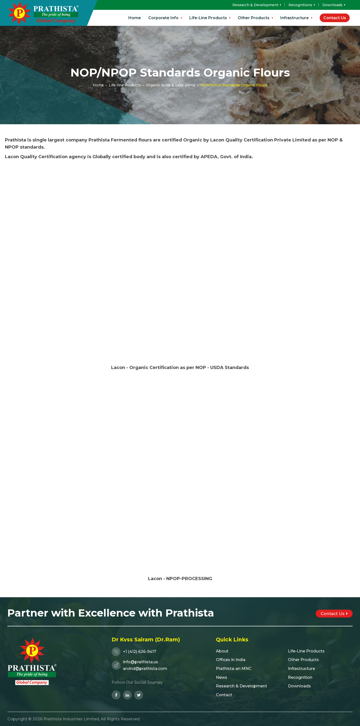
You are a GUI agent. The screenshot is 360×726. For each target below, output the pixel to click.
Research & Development (256, 5)
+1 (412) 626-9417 (134, 651)
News (221, 677)
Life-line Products (125, 85)
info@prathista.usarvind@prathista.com (139, 665)
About (222, 651)
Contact (224, 695)
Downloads (333, 5)
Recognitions (301, 5)
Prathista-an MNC (234, 668)
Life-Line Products (209, 17)
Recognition (300, 677)
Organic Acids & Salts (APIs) (170, 85)
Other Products (255, 17)
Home (134, 17)
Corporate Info (165, 17)
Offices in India (230, 659)
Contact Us (334, 17)
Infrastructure (296, 17)
